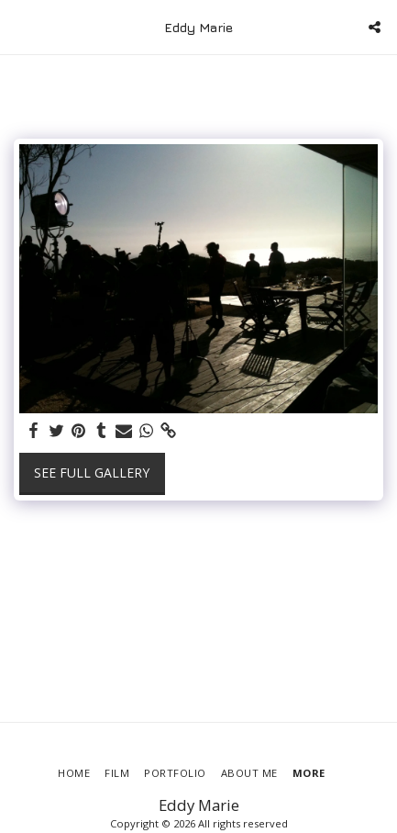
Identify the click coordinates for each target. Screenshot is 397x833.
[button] (20, 26)
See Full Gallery (91, 472)
